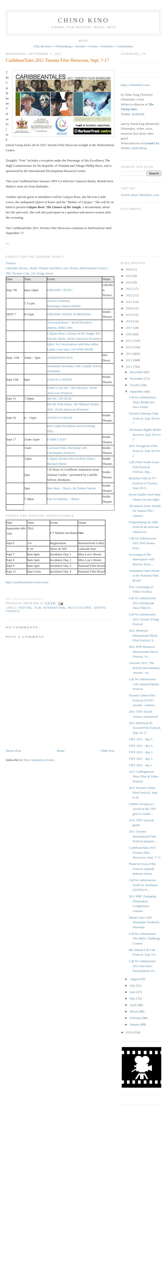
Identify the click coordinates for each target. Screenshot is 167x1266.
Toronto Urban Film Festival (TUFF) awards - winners (142, 700)
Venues (10, 263)
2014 (129, 347)
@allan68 (138, 114)
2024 (129, 282)
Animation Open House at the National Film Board (144, 575)
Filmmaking (64, 46)
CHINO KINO (83, 20)
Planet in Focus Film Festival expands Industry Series (142, 868)
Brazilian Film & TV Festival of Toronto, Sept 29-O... (143, 483)
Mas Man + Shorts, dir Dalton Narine (71, 488)
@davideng (139, 148)
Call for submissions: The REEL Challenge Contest (144, 938)
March (134, 1011)
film (37, 607)
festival (25, 607)
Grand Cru (151, 143)
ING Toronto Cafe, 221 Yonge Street (29, 273)
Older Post (107, 751)
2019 (129, 315)
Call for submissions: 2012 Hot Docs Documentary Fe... (143, 966)
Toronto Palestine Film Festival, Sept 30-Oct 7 (144, 418)
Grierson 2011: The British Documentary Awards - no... (144, 668)
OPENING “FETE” (60, 290)
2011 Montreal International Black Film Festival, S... (143, 635)
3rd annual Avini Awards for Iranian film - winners (145, 510)
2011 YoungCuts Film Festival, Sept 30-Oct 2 (144, 450)
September (137, 391)
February (136, 1018)
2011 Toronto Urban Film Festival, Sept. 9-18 (143, 792)
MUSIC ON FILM (59, 398)
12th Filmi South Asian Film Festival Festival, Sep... (144, 467)
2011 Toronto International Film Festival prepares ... (143, 836)
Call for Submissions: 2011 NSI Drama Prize (143, 543)
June (133, 992)
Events (92, 46)
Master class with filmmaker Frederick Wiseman (144, 922)
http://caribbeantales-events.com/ (27, 582)
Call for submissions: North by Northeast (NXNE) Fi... (143, 885)
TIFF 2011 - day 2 (141, 758)
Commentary (124, 46)
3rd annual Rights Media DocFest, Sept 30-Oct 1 (145, 434)
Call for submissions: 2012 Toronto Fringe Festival (144, 619)
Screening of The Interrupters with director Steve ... (141, 559)
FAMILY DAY (56, 439)
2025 (129, 276)
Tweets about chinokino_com (140, 195)
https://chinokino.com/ (135, 85)
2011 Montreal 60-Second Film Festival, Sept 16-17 (145, 728)
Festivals (107, 46)
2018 (129, 321)
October (135, 385)
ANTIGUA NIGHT (60, 418)
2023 (129, 289)
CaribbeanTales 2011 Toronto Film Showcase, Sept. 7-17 (57, 60)
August (135, 979)
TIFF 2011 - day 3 (141, 752)
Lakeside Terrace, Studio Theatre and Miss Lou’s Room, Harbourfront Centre (56, 268)
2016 (129, 334)
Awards (80, 46)
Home (61, 751)
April (133, 1005)
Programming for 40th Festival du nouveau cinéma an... (144, 527)
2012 (129, 360)
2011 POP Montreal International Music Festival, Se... (143, 651)
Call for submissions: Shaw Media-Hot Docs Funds (143, 402)
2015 (129, 340)
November (137, 378)
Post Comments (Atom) (39, 760)
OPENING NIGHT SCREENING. (69, 314)
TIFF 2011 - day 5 (141, 739)
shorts (100, 607)
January (135, 1024)
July (133, 985)
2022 (129, 295)
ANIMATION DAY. (60, 357)
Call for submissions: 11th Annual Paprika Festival (144, 684)
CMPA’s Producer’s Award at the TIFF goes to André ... (143, 809)
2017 (129, 328)
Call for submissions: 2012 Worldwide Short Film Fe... (143, 603)
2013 (129, 353)
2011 (129, 366)
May (133, 998)
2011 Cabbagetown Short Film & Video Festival (143, 776)
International (54, 607)
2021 (129, 302)
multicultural (80, 607)
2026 (129, 269)
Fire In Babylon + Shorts (63, 499)
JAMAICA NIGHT (59, 379)
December (137, 372)
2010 (129, 1032)
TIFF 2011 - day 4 (141, 746)
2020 (129, 308)
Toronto (13, 611)
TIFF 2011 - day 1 (141, 765)
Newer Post (13, 751)
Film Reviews (43, 46)
